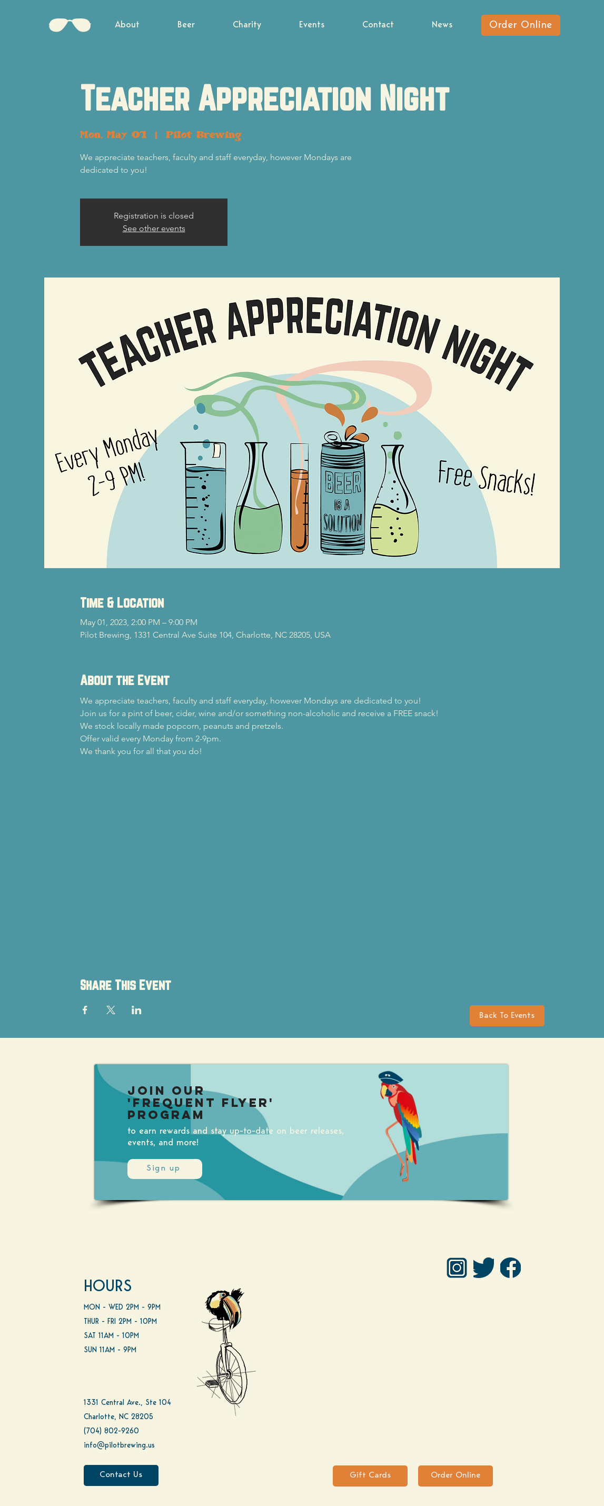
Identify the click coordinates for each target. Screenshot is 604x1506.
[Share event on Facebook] (85, 1010)
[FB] (510, 1267)
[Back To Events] (507, 1015)
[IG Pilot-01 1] (457, 1267)
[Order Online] (520, 25)
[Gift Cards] (370, 1476)
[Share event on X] (111, 1010)
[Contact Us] (121, 1475)
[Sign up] (164, 1169)
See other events (154, 228)
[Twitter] (483, 1267)
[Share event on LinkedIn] (137, 1010)
